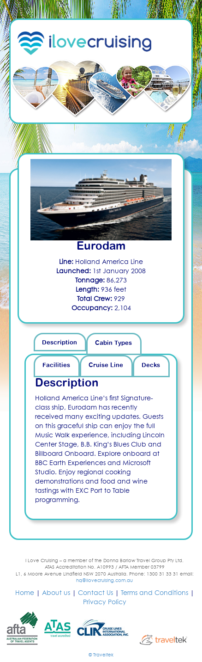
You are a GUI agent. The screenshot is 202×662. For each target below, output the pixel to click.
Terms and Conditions (154, 593)
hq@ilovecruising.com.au (104, 580)
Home (24, 593)
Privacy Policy (104, 602)
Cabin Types (113, 343)
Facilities (56, 365)
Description (59, 343)
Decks (151, 365)
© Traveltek (101, 655)
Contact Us (95, 593)
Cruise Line (106, 365)
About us (56, 593)
